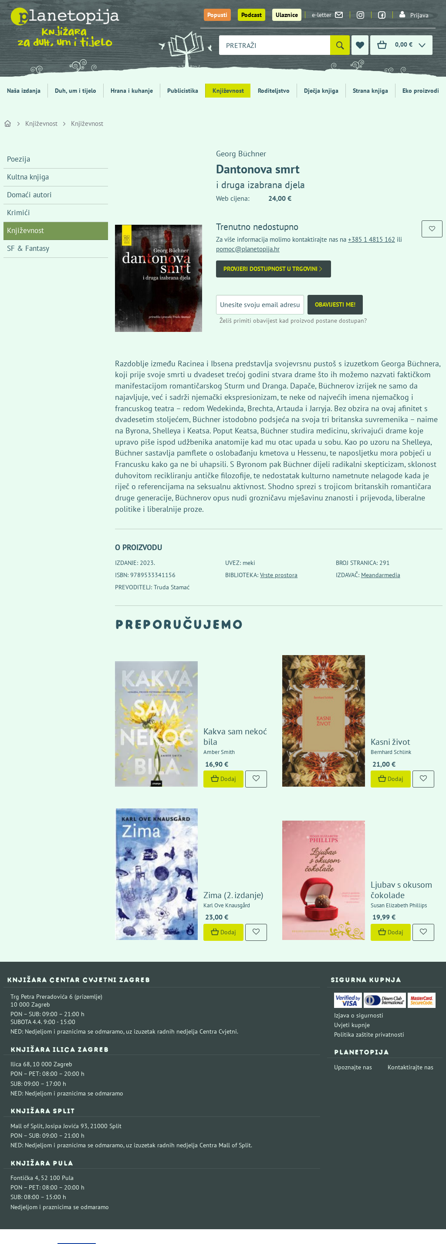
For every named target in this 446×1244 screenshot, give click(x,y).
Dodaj (203, 743)
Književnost (228, 91)
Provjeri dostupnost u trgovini (273, 269)
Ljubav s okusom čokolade (381, 819)
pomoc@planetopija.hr (248, 249)
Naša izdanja (24, 91)
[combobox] (274, 45)
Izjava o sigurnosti (358, 944)
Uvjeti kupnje (352, 954)
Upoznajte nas (353, 996)
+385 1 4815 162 (371, 239)
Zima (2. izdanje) (213, 824)
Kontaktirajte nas (410, 996)
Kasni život (370, 706)
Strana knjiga (370, 91)
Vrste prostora (278, 575)
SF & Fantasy (28, 248)
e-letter (327, 15)
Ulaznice (287, 15)
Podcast (251, 15)
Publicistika (182, 91)
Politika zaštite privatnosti (369, 963)
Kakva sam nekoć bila (223, 706)
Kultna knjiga (28, 177)
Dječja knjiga (321, 91)
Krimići (18, 212)
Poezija (18, 159)
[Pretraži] (340, 45)
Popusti (217, 15)
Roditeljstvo (274, 91)
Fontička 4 (24, 1107)
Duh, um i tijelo (75, 91)
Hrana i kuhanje (132, 91)
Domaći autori (29, 194)
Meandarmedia (380, 575)
